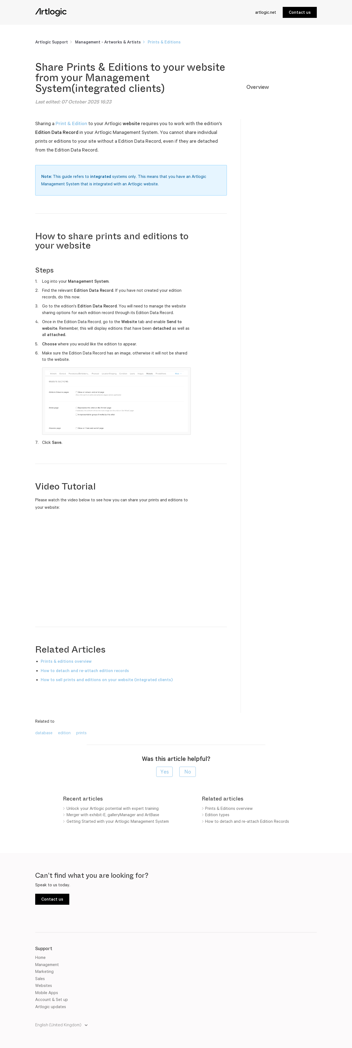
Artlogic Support (51, 42)
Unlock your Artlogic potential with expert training (113, 808)
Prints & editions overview (67, 661)
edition (64, 732)
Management (47, 964)
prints (81, 732)
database (44, 732)
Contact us (300, 12)
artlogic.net (265, 12)
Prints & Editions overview (229, 808)
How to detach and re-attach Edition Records (247, 821)
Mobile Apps (46, 992)
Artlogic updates (50, 1006)
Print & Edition (71, 123)
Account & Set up (51, 999)
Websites (43, 985)
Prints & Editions (164, 42)
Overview (257, 87)
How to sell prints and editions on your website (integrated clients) (107, 679)
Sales (40, 978)
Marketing (44, 971)
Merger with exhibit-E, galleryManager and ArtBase (113, 814)
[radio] (164, 772)
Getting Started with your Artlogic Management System (118, 821)
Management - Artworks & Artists (108, 42)
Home (40, 957)
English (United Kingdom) (58, 1024)
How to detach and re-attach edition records (85, 670)
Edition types (217, 814)
